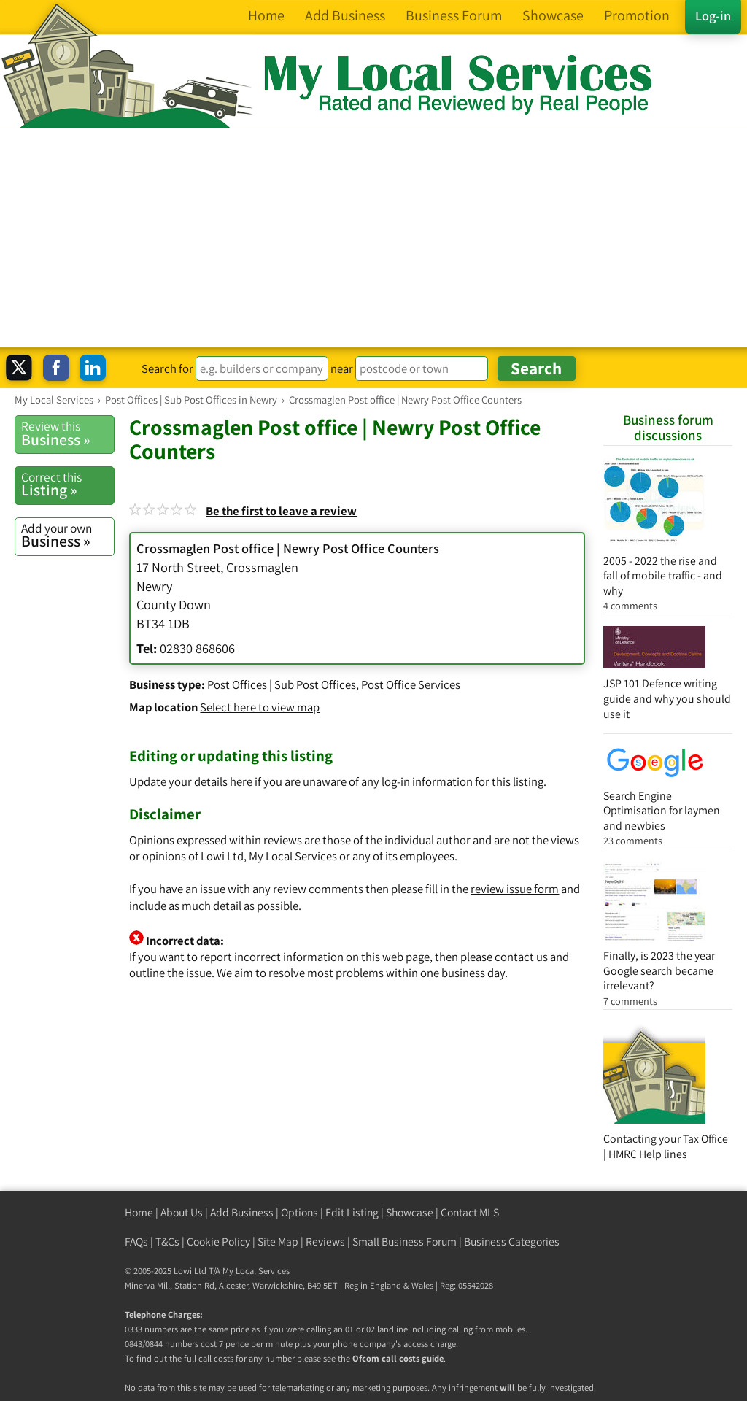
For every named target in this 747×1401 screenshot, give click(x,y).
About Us (181, 1212)
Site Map (278, 1241)
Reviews (325, 1241)
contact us (521, 957)
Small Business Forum (404, 1241)
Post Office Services (410, 684)
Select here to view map (260, 707)
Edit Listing (352, 1212)
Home (139, 1212)
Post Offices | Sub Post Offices (281, 684)
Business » (67, 433)
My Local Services (256, 1271)
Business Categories (512, 1241)
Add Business (242, 1212)
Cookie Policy (218, 1241)
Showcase (409, 1212)
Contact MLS (470, 1212)
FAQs (136, 1241)
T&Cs (167, 1241)
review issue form (515, 889)
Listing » (67, 484)
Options (299, 1212)
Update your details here (190, 781)
